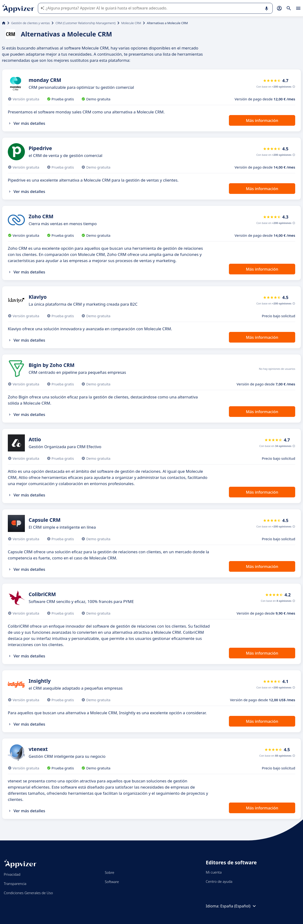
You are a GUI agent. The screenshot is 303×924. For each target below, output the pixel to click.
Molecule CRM (131, 23)
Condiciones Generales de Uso (28, 892)
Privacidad (12, 874)
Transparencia (15, 883)
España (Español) (238, 906)
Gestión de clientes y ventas (30, 23)
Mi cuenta (214, 872)
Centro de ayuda (219, 881)
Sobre (109, 872)
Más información (262, 120)
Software (112, 881)
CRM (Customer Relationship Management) (85, 23)
